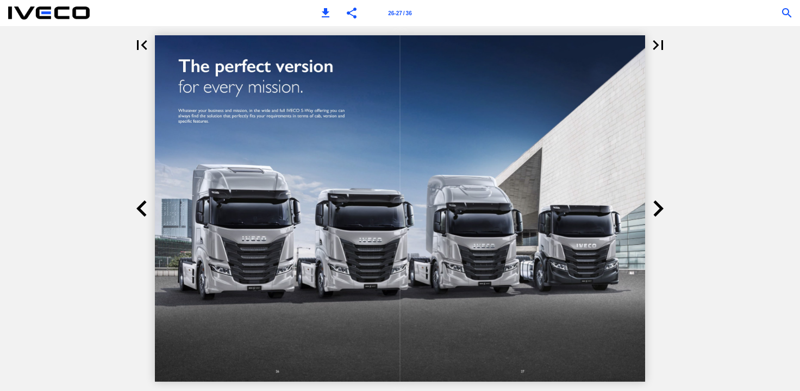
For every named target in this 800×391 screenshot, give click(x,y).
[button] (325, 13)
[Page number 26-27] (400, 13)
